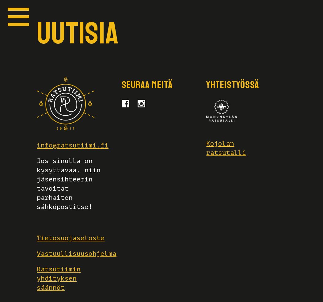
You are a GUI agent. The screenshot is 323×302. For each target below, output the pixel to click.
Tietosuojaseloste (70, 238)
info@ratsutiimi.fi (72, 145)
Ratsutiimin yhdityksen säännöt (59, 278)
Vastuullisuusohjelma (76, 253)
